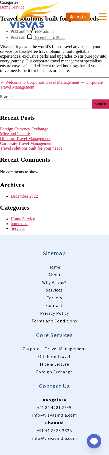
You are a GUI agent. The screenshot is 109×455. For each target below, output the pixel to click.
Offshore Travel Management (25, 138)
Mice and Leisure (15, 133)
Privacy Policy (54, 313)
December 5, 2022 (49, 37)
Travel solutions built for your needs (31, 148)
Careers (54, 298)
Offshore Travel (54, 356)
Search (6, 96)
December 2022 (24, 196)
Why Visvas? (54, 282)
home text (19, 223)
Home (54, 267)
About (54, 275)
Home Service (23, 219)
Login (78, 16)
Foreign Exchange (54, 372)
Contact (54, 305)
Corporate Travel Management (26, 143)
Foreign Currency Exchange (24, 129)
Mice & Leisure (54, 364)
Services (18, 228)
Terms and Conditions (54, 321)
